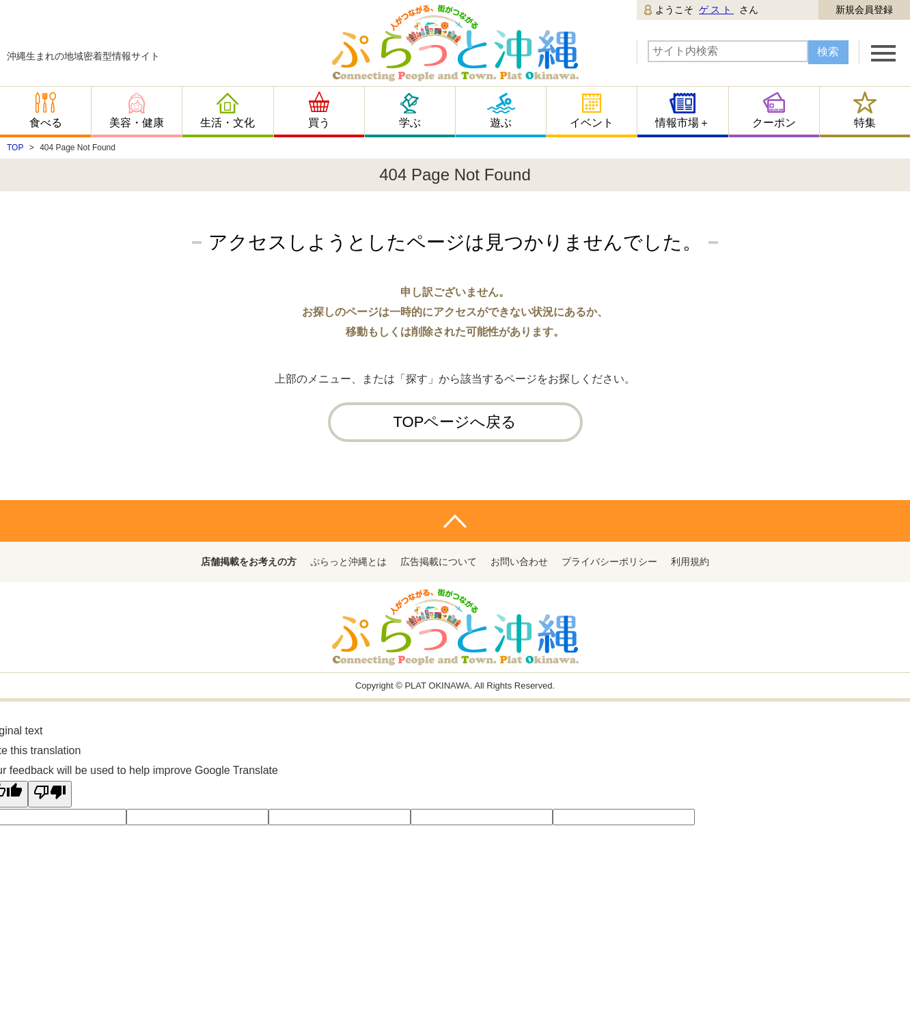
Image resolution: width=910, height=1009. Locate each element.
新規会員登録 (864, 9)
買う (319, 122)
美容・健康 (136, 122)
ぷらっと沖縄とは (348, 561)
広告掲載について (438, 561)
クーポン (774, 122)
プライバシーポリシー (609, 561)
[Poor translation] (50, 794)
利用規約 (690, 561)
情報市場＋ (682, 122)
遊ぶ (501, 122)
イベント (591, 122)
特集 (865, 122)
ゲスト (716, 9)
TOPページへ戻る (455, 421)
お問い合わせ (519, 561)
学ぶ (410, 122)
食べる (45, 122)
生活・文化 (227, 122)
